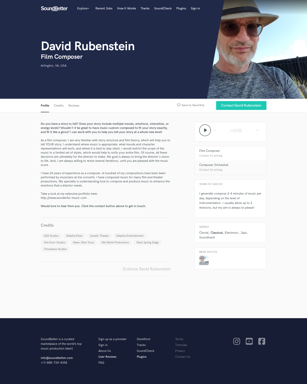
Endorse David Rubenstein (146, 269)
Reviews (73, 106)
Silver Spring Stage (147, 242)
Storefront (143, 339)
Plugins (181, 8)
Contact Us (182, 357)
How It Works (126, 8)
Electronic (231, 233)
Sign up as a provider (112, 339)
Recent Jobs (103, 8)
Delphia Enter (74, 235)
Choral (203, 233)
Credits (59, 106)
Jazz (244, 233)
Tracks (145, 8)
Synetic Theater (99, 235)
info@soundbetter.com (57, 358)
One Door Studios (54, 242)
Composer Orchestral (213, 165)
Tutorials (181, 345)
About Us (104, 351)
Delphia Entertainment (130, 235)
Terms (179, 339)
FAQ (101, 363)
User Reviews (107, 357)
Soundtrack (207, 237)
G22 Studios (51, 235)
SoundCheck (163, 8)
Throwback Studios (55, 249)
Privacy (180, 351)
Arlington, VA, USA (53, 66)
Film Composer (209, 151)
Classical (217, 233)
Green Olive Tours (83, 242)
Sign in (195, 8)
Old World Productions (115, 242)
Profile (45, 106)
